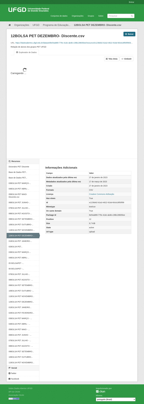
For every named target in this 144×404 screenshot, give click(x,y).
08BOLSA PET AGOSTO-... (20, 213)
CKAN (100, 391)
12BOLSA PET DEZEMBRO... (21, 302)
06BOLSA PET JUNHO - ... (20, 335)
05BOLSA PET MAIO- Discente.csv (18, 195)
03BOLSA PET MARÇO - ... (20, 318)
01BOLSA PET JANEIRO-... (20, 241)
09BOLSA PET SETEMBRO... (21, 285)
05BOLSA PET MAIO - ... (19, 329)
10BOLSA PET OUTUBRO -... (21, 291)
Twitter (12, 373)
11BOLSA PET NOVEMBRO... (21, 296)
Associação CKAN (16, 395)
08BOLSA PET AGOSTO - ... (21, 280)
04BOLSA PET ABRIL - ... (19, 324)
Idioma (99, 395)
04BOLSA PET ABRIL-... (19, 189)
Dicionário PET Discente (19, 167)
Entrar (131, 2)
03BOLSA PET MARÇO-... (20, 183)
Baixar (129, 34)
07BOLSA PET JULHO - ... (20, 340)
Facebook (14, 379)
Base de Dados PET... (18, 172)
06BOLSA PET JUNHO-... (19, 202)
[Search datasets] (120, 16)
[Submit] (132, 16)
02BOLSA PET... (16, 247)
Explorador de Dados (26, 52)
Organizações (77, 16)
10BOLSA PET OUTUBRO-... (21, 224)
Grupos (91, 16)
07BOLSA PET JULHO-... (19, 208)
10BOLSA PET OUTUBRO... (21, 357)
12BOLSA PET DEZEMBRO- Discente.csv (97, 25)
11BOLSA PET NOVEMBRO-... (22, 230)
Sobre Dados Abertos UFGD (20, 388)
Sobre (100, 16)
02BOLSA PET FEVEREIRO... (21, 313)
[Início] (10, 25)
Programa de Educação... (56, 25)
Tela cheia (112, 59)
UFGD (36, 25)
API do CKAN (14, 392)
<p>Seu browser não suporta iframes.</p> (72, 110)
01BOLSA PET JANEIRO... (20, 307)
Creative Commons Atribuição (101, 194)
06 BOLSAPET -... (16, 269)
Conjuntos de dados (59, 16)
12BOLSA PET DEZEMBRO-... (22, 236)
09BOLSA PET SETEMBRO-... (21, 219)
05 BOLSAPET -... (16, 263)
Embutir (126, 59)
